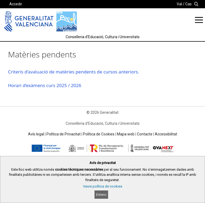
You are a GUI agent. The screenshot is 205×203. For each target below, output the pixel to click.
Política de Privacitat (63, 134)
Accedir (15, 4)
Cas (188, 4)
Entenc (101, 195)
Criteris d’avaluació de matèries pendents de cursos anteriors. (73, 72)
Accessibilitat (166, 134)
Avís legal (36, 134)
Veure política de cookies (102, 186)
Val (179, 4)
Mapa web (126, 134)
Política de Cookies (99, 134)
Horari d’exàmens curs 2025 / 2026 (44, 85)
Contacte (144, 134)
